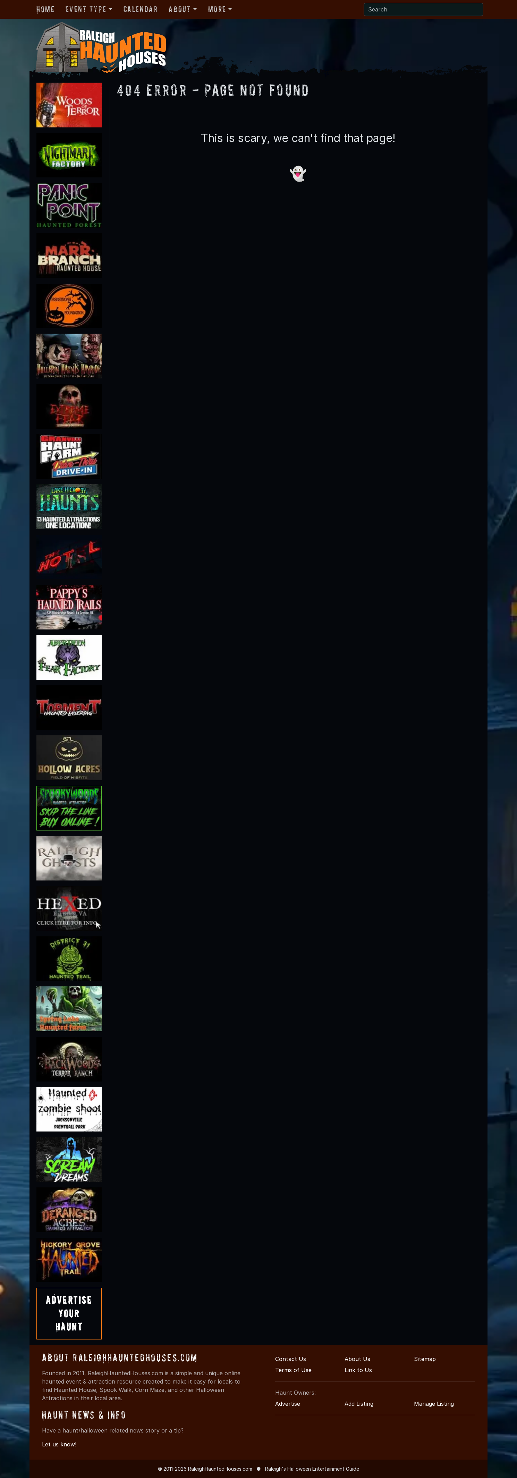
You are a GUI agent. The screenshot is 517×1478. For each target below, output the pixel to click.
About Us (357, 1358)
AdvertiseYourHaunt (69, 1313)
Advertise (287, 1403)
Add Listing (359, 1403)
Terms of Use (293, 1370)
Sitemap (425, 1358)
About (180, 9)
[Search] (423, 9)
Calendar (141, 9)
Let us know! (59, 1444)
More (217, 9)
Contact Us (290, 1358)
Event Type (86, 9)
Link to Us (358, 1370)
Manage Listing (434, 1403)
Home (45, 9)
